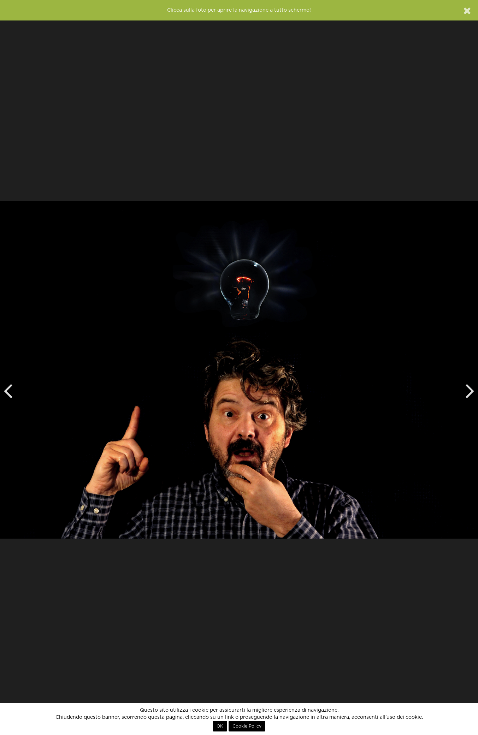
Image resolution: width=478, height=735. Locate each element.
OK (220, 726)
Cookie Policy (246, 726)
